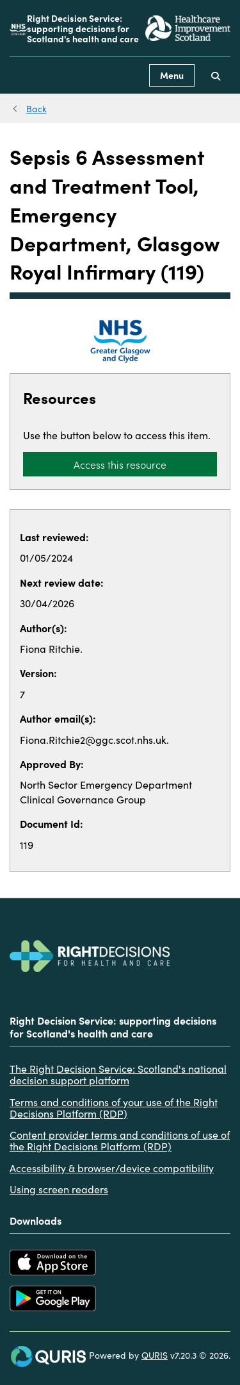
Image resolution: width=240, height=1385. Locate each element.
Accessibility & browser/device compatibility (112, 1167)
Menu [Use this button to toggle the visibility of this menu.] (172, 75)
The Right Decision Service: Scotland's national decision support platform (118, 1074)
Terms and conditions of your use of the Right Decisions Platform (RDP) (114, 1108)
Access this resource (120, 464)
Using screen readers (59, 1189)
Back (36, 108)
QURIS (154, 1354)
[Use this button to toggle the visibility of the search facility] (215, 75)
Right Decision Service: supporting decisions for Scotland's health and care (83, 28)
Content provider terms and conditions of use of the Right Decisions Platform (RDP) (120, 1140)
